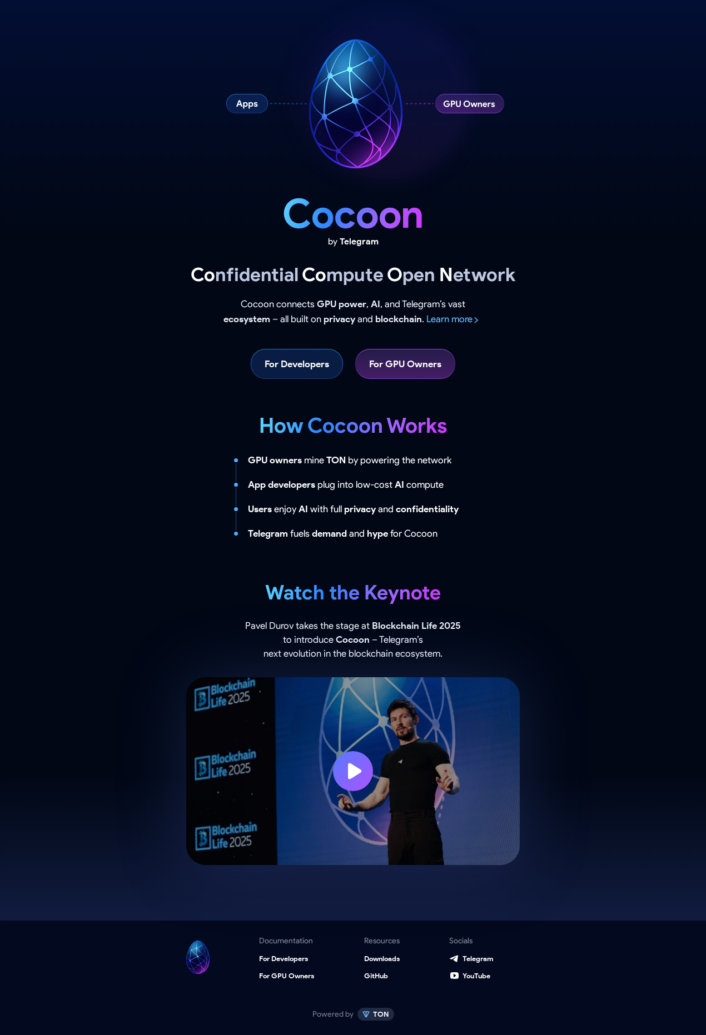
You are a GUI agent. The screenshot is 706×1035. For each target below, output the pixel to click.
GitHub (376, 976)
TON (380, 1014)
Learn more (449, 318)
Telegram (478, 958)
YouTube (476, 976)
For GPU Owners (405, 363)
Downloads (382, 958)
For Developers (297, 363)
